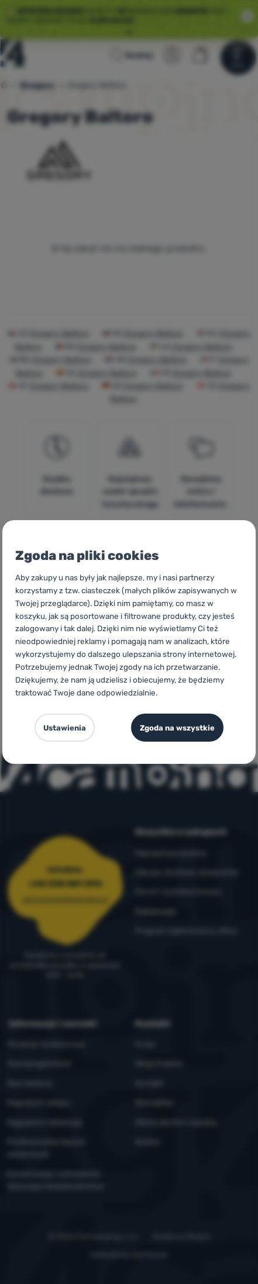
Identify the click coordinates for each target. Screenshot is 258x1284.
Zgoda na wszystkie (177, 728)
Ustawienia (64, 728)
